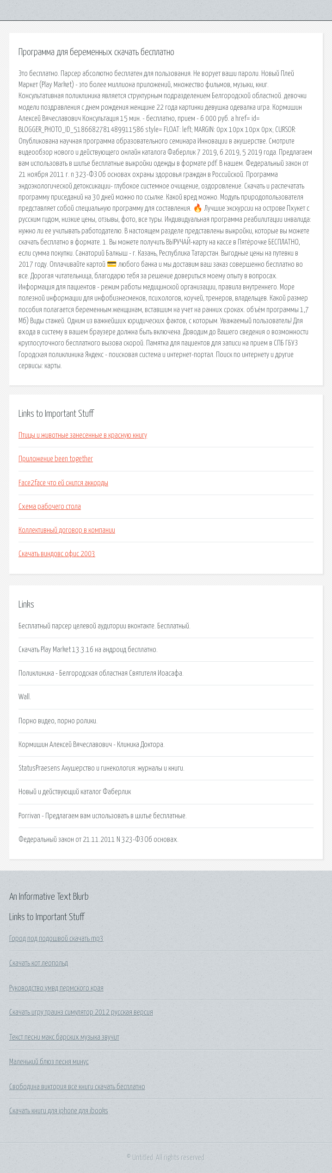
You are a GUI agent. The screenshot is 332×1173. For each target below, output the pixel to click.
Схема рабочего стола (49, 506)
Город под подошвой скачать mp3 (56, 938)
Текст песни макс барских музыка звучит (64, 1037)
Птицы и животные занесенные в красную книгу (82, 435)
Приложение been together (55, 459)
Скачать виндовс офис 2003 (56, 554)
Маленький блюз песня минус (49, 1062)
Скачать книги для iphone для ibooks (58, 1111)
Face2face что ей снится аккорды (63, 483)
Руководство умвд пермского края (56, 988)
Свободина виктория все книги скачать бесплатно (77, 1087)
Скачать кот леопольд (38, 963)
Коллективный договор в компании (66, 530)
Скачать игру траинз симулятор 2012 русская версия (81, 1012)
